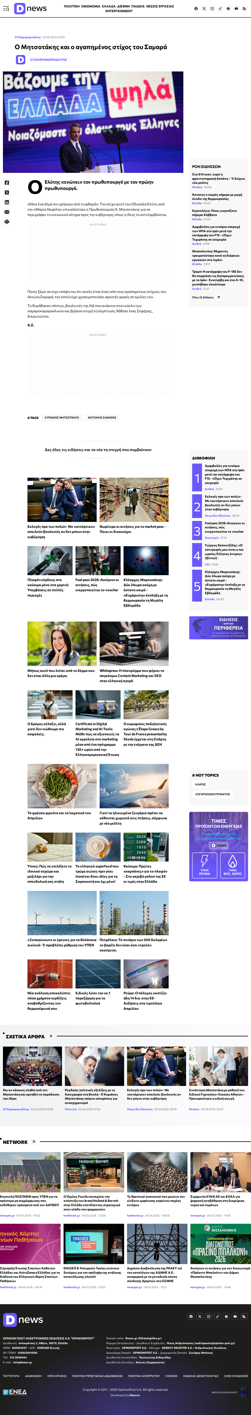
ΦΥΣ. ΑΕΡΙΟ (233, 865)
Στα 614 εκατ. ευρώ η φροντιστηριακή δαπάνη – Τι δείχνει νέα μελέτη (218, 178)
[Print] (7, 222)
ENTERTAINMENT (119, 11)
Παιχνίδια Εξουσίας (218, 515)
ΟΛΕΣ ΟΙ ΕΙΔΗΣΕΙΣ (236, 1376)
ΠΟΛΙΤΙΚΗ (72, 6)
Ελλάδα (197, 203)
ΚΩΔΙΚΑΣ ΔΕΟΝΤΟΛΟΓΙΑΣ (200, 1376)
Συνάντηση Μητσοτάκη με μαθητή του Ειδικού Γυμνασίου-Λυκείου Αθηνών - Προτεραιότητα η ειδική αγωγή (217, 1094)
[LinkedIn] (7, 202)
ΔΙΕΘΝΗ (123, 6)
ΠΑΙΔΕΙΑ (138, 6)
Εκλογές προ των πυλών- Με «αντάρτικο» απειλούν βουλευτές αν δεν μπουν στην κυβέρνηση (61, 531)
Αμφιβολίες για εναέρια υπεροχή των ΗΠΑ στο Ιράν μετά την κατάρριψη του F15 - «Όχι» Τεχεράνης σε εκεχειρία (225, 474)
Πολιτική (70, 1109)
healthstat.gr (72, 1215)
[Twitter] (7, 192)
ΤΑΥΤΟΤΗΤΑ (11, 1376)
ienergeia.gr (7, 1215)
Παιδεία (197, 187)
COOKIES (171, 1376)
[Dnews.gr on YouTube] (236, 8)
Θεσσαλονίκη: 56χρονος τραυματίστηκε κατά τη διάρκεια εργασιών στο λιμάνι (215, 255)
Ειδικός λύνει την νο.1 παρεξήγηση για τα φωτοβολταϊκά (92, 998)
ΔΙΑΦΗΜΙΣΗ (33, 1376)
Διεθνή (196, 243)
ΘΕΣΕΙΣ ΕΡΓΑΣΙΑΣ (160, 6)
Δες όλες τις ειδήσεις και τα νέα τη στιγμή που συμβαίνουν (98, 449)
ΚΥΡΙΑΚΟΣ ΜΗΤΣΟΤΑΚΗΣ (62, 417)
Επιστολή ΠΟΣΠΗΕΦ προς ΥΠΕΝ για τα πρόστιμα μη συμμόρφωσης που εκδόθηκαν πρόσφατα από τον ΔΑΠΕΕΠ (29, 1201)
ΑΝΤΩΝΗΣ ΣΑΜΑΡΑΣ (102, 417)
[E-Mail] (7, 212)
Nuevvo (135, 1395)
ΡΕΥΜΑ (205, 865)
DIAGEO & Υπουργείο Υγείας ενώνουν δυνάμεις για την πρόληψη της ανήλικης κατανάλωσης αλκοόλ (92, 1272)
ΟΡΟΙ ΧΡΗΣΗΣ (56, 1376)
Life (207, 564)
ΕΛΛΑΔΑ (109, 6)
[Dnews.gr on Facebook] (196, 8)
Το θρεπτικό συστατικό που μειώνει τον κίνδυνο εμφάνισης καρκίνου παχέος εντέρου (156, 1201)
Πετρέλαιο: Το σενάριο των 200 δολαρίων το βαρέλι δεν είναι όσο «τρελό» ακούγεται (133, 945)
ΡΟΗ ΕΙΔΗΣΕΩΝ (206, 166)
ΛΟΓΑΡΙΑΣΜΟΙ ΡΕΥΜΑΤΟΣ (212, 794)
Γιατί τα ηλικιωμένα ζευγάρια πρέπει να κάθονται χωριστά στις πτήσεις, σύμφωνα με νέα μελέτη (133, 818)
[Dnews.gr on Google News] (228, 8)
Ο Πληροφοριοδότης (28, 37)
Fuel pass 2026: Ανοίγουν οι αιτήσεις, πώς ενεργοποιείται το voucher (97, 585)
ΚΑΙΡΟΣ (200, 784)
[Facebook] (7, 183)
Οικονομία (212, 537)
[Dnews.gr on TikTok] (220, 8)
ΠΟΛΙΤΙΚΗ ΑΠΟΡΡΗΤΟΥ (144, 1376)
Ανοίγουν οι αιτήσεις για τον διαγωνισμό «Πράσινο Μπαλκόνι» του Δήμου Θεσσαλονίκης (220, 1272)
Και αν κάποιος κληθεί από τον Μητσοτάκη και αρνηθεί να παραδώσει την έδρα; (31, 1094)
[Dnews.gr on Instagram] (212, 8)
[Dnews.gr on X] (204, 8)
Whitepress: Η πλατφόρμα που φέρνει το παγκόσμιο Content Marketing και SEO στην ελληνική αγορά (132, 675)
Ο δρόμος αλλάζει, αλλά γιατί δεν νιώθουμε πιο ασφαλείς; (46, 729)
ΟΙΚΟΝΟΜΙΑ (90, 6)
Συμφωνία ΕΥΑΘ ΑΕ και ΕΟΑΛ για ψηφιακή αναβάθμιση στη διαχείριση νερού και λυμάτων (217, 1201)
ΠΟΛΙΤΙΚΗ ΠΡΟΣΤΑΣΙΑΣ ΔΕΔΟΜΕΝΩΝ (97, 1376)
